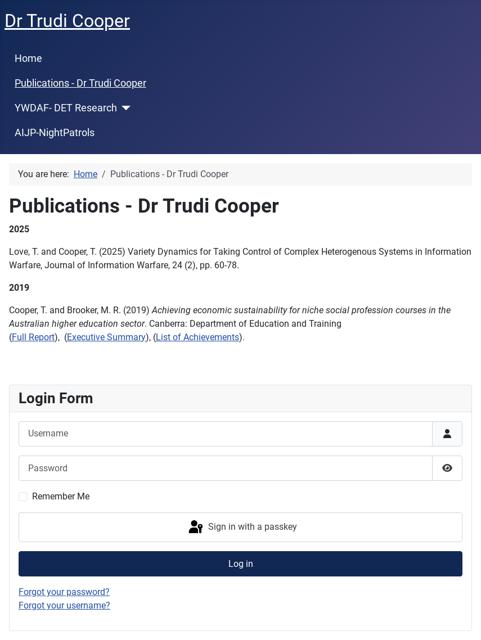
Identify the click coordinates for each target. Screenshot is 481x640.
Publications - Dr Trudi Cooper (80, 83)
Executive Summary (106, 337)
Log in (240, 563)
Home (28, 58)
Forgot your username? (64, 605)
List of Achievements (197, 337)
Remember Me (60, 496)
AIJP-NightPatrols (55, 132)
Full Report (33, 337)
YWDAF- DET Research (66, 108)
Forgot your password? (64, 592)
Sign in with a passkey (242, 527)
